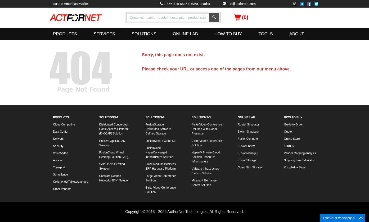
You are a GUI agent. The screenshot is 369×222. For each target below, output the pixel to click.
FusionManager (247, 153)
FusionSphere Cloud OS (160, 141)
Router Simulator (248, 124)
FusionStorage (247, 160)
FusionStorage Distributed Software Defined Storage (158, 129)
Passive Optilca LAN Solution (112, 143)
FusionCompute (248, 138)
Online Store (292, 138)
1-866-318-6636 (175, 4)
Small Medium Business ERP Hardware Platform (160, 166)
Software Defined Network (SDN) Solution (114, 178)
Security (58, 146)
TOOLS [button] (265, 34)
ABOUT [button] (296, 34)
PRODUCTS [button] (65, 34)
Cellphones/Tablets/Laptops (70, 181)
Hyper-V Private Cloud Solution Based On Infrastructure (206, 157)
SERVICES (104, 34)
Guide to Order (293, 124)
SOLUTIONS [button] (144, 34)
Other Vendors (62, 189)
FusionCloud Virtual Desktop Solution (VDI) (113, 155)
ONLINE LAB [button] (185, 34)
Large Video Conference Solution (160, 178)
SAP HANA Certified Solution (112, 166)
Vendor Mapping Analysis (300, 153)
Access (57, 160)
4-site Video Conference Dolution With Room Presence (207, 129)
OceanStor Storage (250, 167)
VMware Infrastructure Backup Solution (206, 171)
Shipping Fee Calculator (299, 160)
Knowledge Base (294, 167)
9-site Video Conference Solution (207, 143)
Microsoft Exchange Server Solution (204, 183)
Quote (288, 131)
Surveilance (60, 174)
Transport (59, 167)
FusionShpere (247, 146)
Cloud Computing (64, 124)
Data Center (60, 131)
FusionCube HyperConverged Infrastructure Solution (159, 152)
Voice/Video (60, 153)
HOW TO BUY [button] (228, 34)
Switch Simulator (248, 131)
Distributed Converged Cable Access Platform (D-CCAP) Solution (113, 129)
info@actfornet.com (241, 4)
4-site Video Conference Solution (160, 190)
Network (58, 138)
